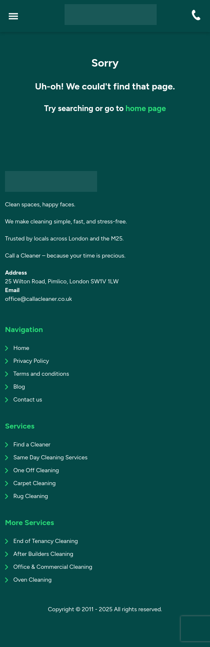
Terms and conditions (41, 373)
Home (21, 348)
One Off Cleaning (36, 470)
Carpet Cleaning (34, 483)
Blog (19, 386)
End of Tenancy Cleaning (45, 541)
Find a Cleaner (31, 444)
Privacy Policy (31, 360)
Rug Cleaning (30, 496)
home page (145, 108)
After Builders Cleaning (43, 554)
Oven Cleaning (32, 579)
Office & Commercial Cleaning (52, 566)
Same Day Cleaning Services (50, 457)
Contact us (27, 399)
